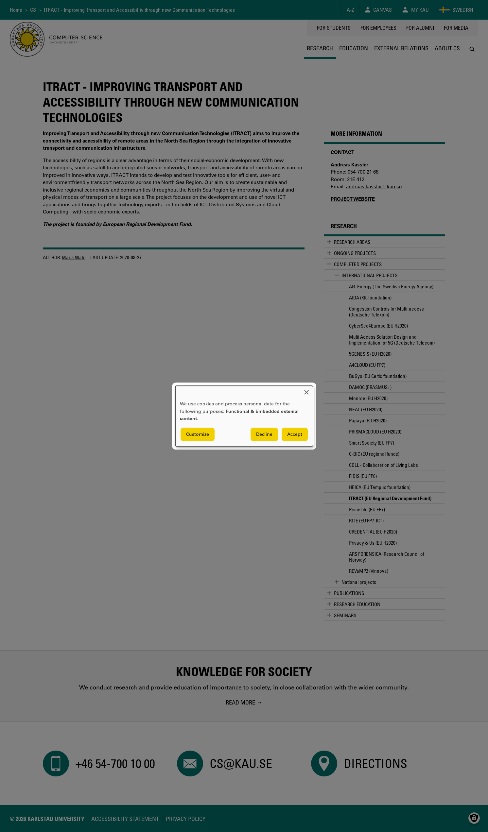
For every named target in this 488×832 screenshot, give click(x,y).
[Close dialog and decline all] (306, 390)
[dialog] (244, 416)
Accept (294, 434)
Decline (264, 434)
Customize (197, 434)
